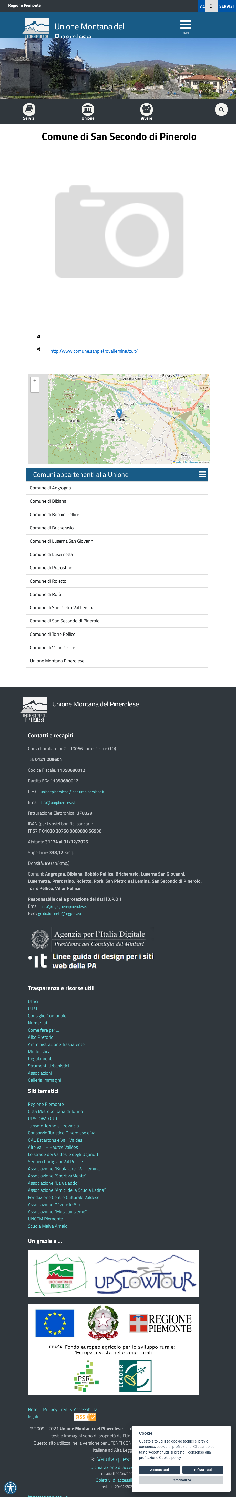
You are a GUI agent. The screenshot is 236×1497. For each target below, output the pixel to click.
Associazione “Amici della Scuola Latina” (67, 1190)
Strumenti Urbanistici (48, 1065)
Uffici (33, 1001)
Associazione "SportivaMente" (57, 1175)
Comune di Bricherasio (51, 527)
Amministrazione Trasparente (56, 1044)
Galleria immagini (44, 1080)
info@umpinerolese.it (58, 802)
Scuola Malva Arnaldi (48, 1225)
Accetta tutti (159, 1470)
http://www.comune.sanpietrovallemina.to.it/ (94, 350)
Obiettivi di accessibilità (118, 1480)
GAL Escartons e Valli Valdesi (55, 1140)
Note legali (33, 1413)
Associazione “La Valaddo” (53, 1182)
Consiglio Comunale (47, 1015)
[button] (119, 413)
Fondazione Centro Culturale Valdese (63, 1197)
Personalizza (181, 1480)
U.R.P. (33, 1008)
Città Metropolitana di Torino (55, 1111)
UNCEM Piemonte (45, 1218)
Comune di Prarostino (51, 567)
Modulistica (39, 1051)
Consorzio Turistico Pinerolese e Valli (63, 1132)
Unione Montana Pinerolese (56, 660)
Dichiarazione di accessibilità (118, 1467)
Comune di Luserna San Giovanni (61, 541)
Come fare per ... (43, 1029)
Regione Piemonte (24, 5)
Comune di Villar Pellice (52, 647)
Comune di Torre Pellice (52, 634)
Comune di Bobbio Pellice (54, 514)
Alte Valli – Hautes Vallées (53, 1147)
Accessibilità (85, 1409)
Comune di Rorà (45, 594)
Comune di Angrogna (50, 487)
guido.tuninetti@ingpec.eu (59, 913)
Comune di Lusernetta (51, 554)
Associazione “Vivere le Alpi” (55, 1204)
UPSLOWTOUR (42, 1118)
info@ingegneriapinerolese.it (65, 906)
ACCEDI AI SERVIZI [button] (217, 6)
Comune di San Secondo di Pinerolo (64, 620)
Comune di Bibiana (47, 501)
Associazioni (40, 1072)
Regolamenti (40, 1058)
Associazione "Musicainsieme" (57, 1211)
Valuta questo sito (121, 1459)
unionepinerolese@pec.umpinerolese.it (72, 792)
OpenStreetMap (191, 462)
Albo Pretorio (41, 1037)
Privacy (50, 1409)
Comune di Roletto (47, 580)
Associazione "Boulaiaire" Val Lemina (64, 1168)
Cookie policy (170, 1458)
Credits (65, 1409)
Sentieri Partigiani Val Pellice (55, 1161)
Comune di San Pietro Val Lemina (62, 607)
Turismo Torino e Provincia (53, 1125)
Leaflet (177, 462)
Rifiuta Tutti (203, 1470)
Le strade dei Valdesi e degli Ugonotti (63, 1154)
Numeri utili (39, 1022)
